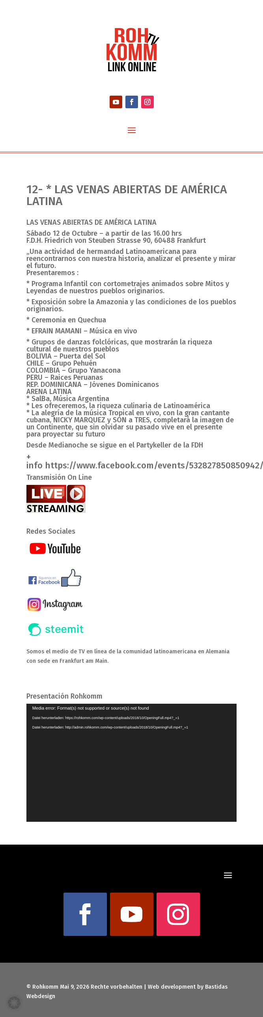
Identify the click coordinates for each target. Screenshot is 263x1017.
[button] (14, 1003)
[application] (131, 763)
